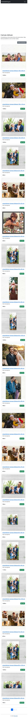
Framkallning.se (5, 1)
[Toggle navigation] (25, 1)
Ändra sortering (21, 42)
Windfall (16, 716)
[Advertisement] (14, 19)
